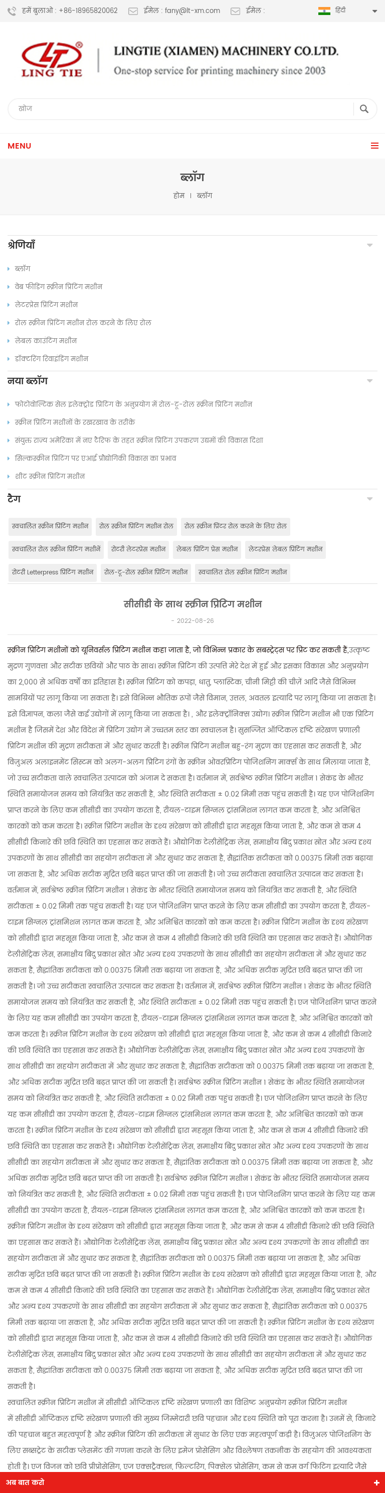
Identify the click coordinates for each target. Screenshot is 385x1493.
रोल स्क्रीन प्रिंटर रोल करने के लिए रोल (235, 529)
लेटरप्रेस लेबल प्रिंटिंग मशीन (285, 552)
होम (178, 196)
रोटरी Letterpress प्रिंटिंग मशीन (52, 575)
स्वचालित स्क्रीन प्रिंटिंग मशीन (50, 529)
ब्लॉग (204, 196)
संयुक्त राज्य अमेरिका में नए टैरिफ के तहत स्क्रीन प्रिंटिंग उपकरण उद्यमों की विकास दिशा (135, 442)
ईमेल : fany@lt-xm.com (174, 12)
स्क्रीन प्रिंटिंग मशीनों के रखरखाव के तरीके (71, 424)
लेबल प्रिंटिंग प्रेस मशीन (207, 552)
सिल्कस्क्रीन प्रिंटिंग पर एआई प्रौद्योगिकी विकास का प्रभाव (92, 460)
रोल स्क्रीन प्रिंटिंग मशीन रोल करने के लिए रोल (79, 323)
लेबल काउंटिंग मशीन (42, 341)
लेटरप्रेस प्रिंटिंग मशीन (43, 305)
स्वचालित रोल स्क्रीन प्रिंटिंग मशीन (243, 575)
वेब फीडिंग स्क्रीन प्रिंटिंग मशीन (55, 287)
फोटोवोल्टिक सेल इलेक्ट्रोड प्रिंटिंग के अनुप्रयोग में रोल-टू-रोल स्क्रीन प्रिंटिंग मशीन (130, 406)
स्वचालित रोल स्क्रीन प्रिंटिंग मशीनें (56, 552)
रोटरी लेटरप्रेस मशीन (138, 552)
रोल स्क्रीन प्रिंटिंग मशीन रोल (136, 529)
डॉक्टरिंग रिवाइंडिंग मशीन (48, 359)
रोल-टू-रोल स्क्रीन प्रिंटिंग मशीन (145, 575)
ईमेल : (248, 12)
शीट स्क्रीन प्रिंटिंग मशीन (46, 478)
